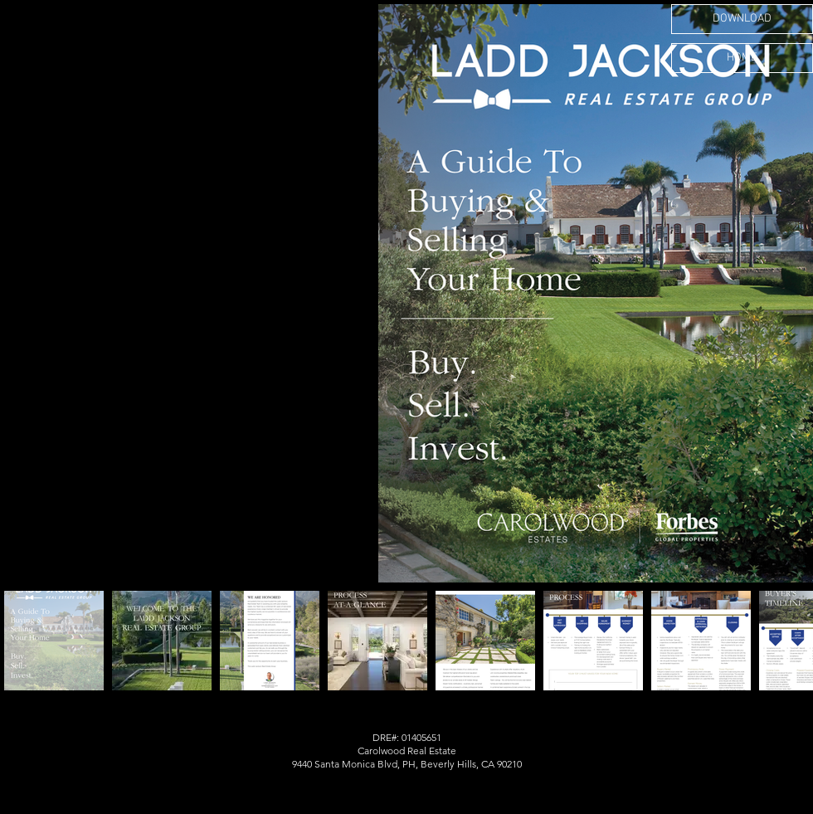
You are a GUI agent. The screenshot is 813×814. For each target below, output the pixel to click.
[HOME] (742, 58)
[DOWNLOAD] (742, 19)
